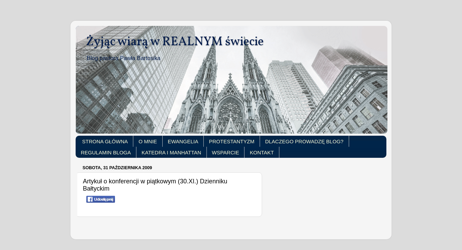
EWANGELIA (183, 141)
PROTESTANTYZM (231, 141)
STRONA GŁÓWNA (105, 141)
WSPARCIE (225, 152)
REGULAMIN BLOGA (106, 152)
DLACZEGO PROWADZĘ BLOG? (304, 141)
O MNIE (147, 141)
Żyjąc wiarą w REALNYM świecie (175, 42)
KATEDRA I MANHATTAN (171, 152)
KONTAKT (262, 152)
